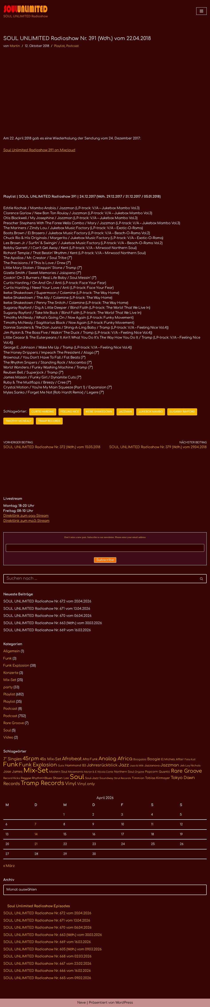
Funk (7, 658)
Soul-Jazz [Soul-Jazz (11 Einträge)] (92, 778)
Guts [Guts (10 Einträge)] (61, 765)
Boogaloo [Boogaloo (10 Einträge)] (139, 759)
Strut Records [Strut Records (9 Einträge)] (122, 778)
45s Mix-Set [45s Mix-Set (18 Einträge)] (50, 759)
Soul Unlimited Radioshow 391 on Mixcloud (39, 150)
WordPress (124, 1003)
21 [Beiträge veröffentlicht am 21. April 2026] (36, 844)
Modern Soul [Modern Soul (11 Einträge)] (58, 771)
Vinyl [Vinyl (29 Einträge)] (70, 783)
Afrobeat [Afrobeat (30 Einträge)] (72, 758)
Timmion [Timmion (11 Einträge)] (138, 778)
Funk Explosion (16, 665)
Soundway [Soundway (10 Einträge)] (106, 778)
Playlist (59, 46)
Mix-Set (9, 680)
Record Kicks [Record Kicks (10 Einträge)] (11, 778)
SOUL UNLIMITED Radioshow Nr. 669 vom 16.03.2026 (47, 630)
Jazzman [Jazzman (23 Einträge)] (169, 765)
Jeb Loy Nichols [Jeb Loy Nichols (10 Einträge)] (190, 765)
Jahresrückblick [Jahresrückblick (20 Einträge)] (102, 765)
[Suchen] (100, 578)
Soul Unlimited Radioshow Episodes (38, 906)
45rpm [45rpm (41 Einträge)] (31, 758)
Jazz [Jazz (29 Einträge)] (124, 765)
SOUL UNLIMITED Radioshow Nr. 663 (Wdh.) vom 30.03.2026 (52, 623)
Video (8, 737)
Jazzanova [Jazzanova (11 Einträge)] (151, 765)
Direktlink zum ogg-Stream (26, 516)
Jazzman (125, 411)
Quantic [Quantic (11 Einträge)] (164, 771)
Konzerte (10, 673)
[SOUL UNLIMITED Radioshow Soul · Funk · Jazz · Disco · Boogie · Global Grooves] (25, 11)
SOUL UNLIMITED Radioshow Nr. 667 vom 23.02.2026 (47, 964)
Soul (7, 730)
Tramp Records (49, 421)
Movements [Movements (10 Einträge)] (75, 771)
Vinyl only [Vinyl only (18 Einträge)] (86, 784)
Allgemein (11, 651)
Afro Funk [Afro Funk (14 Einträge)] (90, 759)
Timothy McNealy (18, 421)
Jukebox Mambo (150, 411)
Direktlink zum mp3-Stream (26, 521)
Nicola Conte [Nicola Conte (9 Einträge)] (105, 772)
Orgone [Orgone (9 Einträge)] (139, 772)
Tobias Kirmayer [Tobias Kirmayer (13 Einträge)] (157, 778)
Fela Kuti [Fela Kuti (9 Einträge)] (190, 759)
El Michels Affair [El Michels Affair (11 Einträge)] (172, 759)
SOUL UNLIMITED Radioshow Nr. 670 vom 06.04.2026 (47, 616)
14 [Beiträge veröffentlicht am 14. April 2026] (36, 834)
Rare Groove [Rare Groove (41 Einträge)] (186, 771)
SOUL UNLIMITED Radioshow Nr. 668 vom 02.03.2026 (47, 956)
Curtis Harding (42, 411)
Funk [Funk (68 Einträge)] (10, 764)
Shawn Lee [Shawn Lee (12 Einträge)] (61, 778)
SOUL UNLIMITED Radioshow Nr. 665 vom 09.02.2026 (47, 978)
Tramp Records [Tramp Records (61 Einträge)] (42, 783)
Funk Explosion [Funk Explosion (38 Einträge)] (38, 765)
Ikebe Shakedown (99, 411)
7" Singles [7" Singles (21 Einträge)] (12, 759)
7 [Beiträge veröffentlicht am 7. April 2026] (35, 824)
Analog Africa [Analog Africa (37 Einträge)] (115, 758)
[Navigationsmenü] (201, 11)
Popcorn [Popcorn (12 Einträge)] (151, 771)
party (8, 687)
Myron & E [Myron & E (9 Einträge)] (90, 772)
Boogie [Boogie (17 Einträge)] (153, 759)
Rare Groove (13, 723)
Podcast (72, 46)
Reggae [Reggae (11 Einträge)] (26, 778)
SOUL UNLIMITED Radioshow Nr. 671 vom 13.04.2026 (46, 609)
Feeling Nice (70, 411)
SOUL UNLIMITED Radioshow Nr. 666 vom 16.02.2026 (47, 971)
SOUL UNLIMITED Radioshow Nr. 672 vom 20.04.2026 (47, 601)
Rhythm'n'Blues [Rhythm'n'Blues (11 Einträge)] (42, 778)
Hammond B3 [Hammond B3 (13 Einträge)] (75, 765)
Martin (15, 46)
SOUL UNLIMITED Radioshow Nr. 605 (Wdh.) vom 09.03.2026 (52, 949)
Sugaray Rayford (182, 411)
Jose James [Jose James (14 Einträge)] (13, 771)
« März (9, 866)
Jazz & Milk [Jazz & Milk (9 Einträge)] (137, 765)
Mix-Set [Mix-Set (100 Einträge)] (35, 770)
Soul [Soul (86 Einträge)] (77, 777)
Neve (81, 1003)
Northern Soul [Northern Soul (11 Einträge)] (124, 771)
